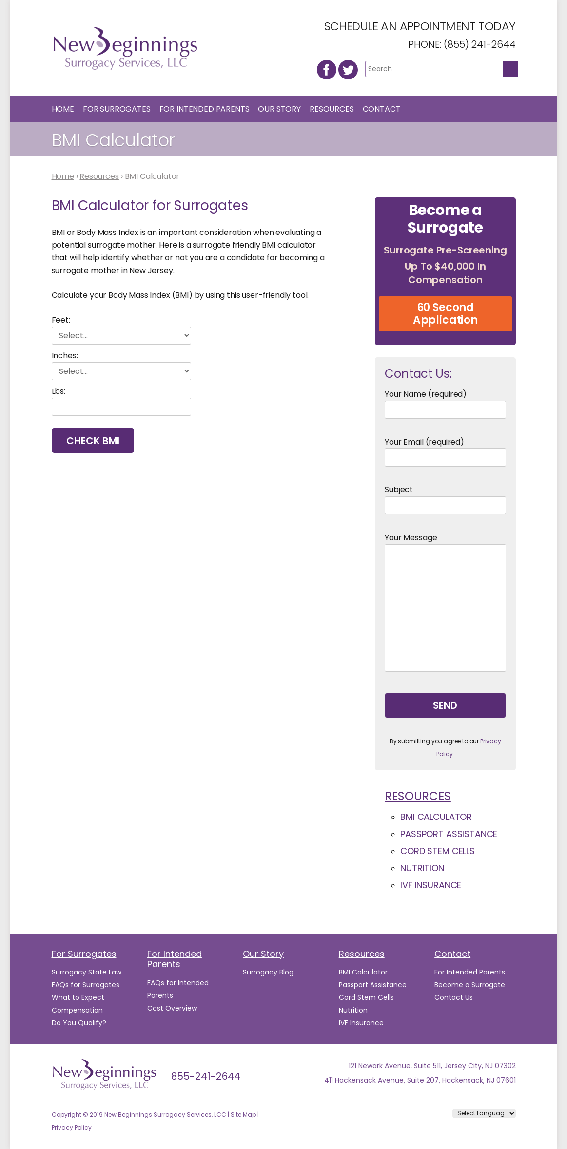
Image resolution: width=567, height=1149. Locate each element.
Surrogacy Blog (268, 972)
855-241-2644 (205, 1076)
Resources (332, 109)
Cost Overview (172, 1008)
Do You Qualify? (79, 1023)
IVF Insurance (430, 885)
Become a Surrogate (469, 985)
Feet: (61, 320)
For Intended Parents (204, 109)
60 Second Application (445, 314)
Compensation (77, 1010)
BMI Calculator (436, 817)
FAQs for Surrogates (85, 985)
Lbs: (58, 391)
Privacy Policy (72, 1127)
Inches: (65, 355)
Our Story (279, 109)
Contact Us (453, 997)
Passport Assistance (448, 834)
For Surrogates (117, 109)
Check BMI (92, 441)
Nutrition (422, 868)
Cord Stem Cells (437, 851)
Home (63, 109)
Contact (382, 109)
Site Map (243, 1114)
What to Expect (78, 997)
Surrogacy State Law (86, 972)
